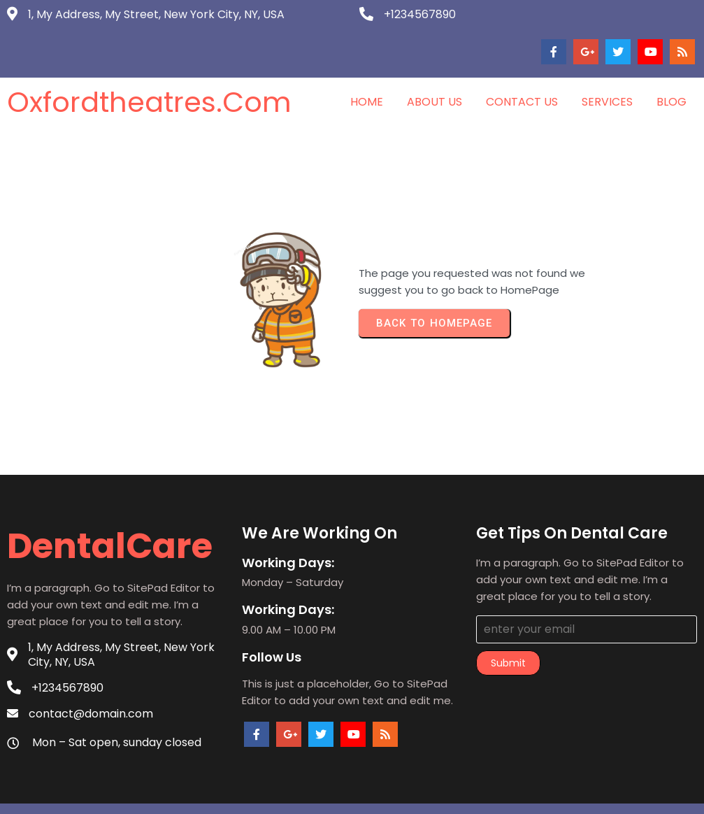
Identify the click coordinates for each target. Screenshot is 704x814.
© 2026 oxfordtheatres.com (352, 792)
